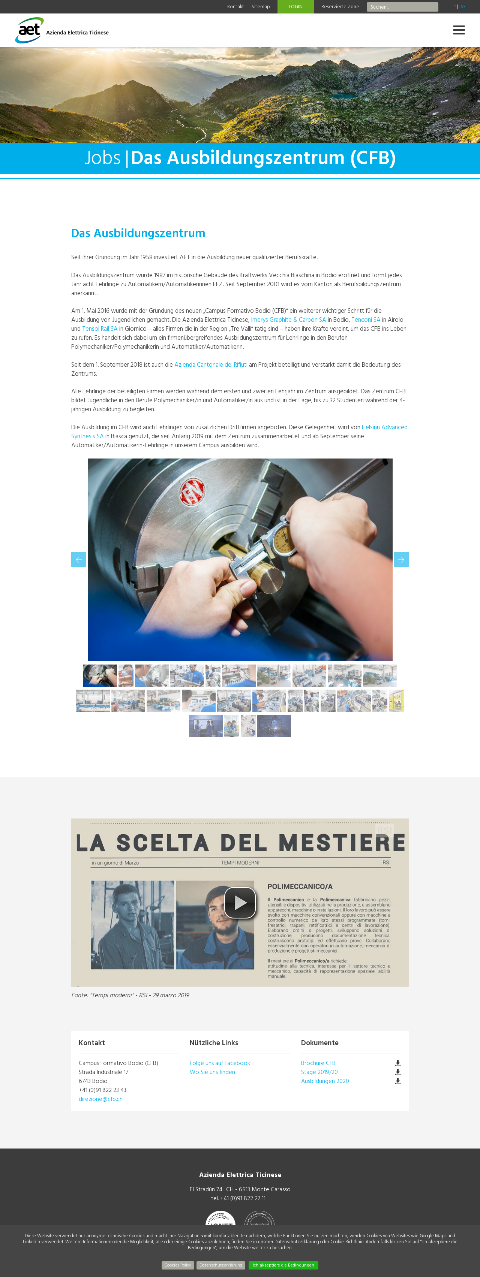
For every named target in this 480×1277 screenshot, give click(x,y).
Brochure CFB (318, 1063)
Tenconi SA (366, 320)
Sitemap (261, 7)
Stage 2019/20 (319, 1072)
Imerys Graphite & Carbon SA (288, 320)
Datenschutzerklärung (221, 1265)
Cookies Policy (178, 1265)
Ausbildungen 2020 (325, 1081)
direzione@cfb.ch (101, 1099)
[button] (240, 903)
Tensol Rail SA (100, 329)
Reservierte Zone (340, 7)
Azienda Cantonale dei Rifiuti (211, 365)
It (454, 6)
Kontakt (235, 7)
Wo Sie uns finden (212, 1072)
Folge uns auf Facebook (220, 1063)
